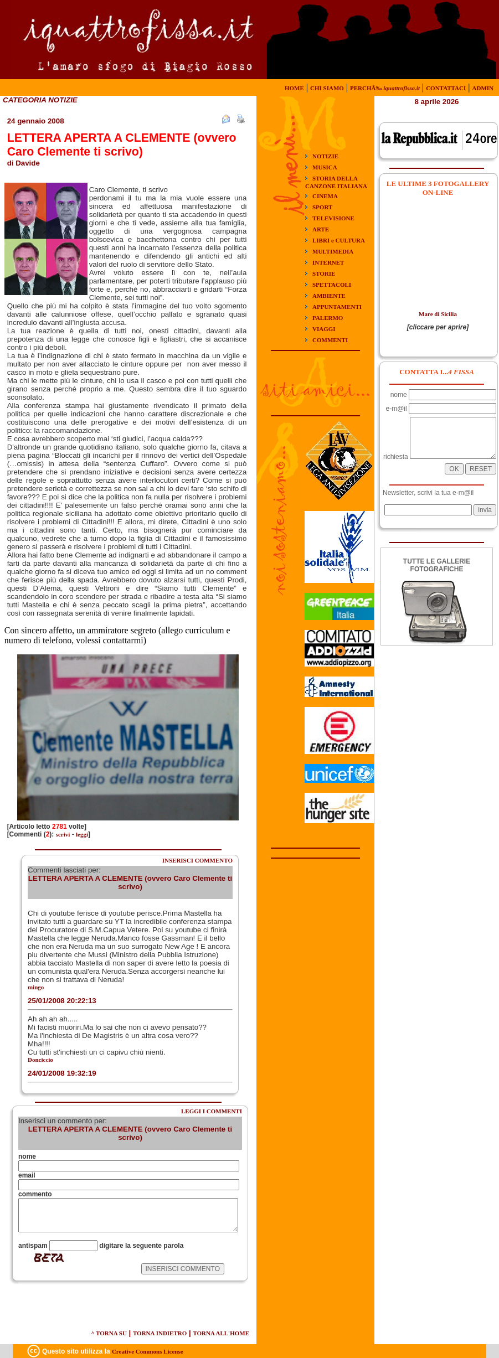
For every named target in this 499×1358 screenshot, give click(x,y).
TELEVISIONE (333, 218)
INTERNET (328, 262)
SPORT (322, 207)
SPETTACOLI (331, 284)
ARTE (320, 229)
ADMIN (483, 88)
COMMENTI (330, 340)
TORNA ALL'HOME (221, 1333)
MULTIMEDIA (332, 251)
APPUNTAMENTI (337, 306)
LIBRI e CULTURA (338, 240)
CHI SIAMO (327, 88)
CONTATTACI (446, 88)
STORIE (323, 273)
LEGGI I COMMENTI (211, 1111)
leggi (82, 834)
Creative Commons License (147, 1351)
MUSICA (324, 167)
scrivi (63, 834)
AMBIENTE (329, 295)
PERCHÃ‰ (385, 88)
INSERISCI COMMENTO (197, 860)
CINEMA (325, 196)
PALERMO (327, 317)
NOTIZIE (325, 156)
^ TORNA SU (109, 1333)
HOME (294, 88)
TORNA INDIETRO (160, 1333)
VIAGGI (324, 329)
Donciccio (40, 1059)
